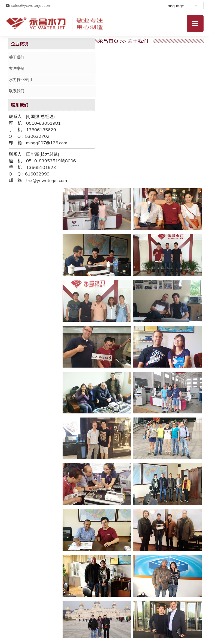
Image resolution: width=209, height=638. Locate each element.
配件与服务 (69, 591)
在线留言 (140, 591)
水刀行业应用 (21, 79)
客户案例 (17, 68)
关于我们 (17, 57)
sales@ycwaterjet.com (28, 5)
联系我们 (17, 90)
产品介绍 (47, 591)
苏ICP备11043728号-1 (42, 613)
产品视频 (161, 591)
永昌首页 (86, 41)
